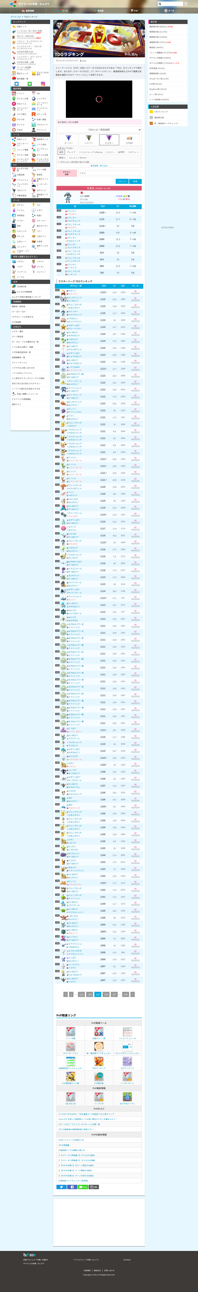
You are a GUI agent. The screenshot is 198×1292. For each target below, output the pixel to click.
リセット (122, 181)
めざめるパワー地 (76, 672)
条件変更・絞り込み (99, 165)
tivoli (84, 60)
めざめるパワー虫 (76, 686)
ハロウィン (133, 152)
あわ (70, 797)
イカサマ (72, 967)
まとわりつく (74, 575)
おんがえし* (73, 342)
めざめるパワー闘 (76, 658)
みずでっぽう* (74, 777)
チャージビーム (75, 380)
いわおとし (73, 318)
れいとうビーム (75, 592)
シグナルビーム (75, 759)
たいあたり (73, 332)
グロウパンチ (74, 808)
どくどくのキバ (75, 731)
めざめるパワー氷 (76, 652)
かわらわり (71, 214)
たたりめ (72, 533)
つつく (71, 415)
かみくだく (73, 293)
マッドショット (75, 387)
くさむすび (73, 849)
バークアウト (74, 964)
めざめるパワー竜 (76, 707)
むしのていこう (75, 297)
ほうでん (72, 530)
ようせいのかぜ (75, 950)
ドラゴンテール (75, 568)
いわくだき (73, 499)
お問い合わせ (109, 1270)
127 (114, 994)
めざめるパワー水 (76, 631)
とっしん (72, 457)
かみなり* (72, 425)
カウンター (71, 211)
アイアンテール (75, 582)
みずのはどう (74, 335)
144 (126, 994)
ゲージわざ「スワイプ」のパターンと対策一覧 (80, 1124)
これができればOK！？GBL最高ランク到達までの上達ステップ (87, 1114)
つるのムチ (73, 339)
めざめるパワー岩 (76, 693)
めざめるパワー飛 (76, 679)
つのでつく (73, 495)
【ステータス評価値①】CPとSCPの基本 (77, 1155)
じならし (72, 766)
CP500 (129, 140)
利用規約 (87, 1270)
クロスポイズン (75, 884)
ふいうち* (72, 770)
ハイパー (88, 140)
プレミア (71, 152)
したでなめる (74, 367)
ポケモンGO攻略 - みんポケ (34, 4)
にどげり (72, 860)
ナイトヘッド (74, 627)
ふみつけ (72, 842)
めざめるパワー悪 (76, 714)
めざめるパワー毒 (76, 665)
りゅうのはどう (75, 356)
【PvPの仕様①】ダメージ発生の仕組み (77, 1165)
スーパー (68, 140)
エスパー (110, 152)
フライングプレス (76, 870)
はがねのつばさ (75, 561)
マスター (109, 140)
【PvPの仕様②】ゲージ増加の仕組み (76, 1170)
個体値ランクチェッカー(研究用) (74, 1180)
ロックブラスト (75, 321)
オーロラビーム (75, 780)
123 (81, 994)
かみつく (72, 290)
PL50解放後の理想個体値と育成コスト (76, 1129)
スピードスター (75, 328)
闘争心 (62, 157)
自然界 (121, 152)
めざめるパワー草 (76, 638)
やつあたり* (73, 300)
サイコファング (75, 370)
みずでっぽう (74, 325)
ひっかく (72, 846)
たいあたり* (73, 506)
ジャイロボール (75, 613)
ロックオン (73, 936)
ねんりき (72, 610)
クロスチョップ (73, 220)
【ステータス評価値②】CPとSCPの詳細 (77, 1160)
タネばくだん (74, 787)
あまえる (72, 867)
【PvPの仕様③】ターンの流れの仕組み (77, 1175)
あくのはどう (74, 773)
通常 (61, 152)
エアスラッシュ (75, 943)
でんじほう (73, 516)
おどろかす (73, 756)
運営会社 (97, 1270)
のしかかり (73, 557)
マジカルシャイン (76, 912)
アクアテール (74, 738)
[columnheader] (75, 206)
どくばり (72, 728)
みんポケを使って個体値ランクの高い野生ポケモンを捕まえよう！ (88, 1119)
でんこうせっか (73, 224)
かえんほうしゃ (75, 349)
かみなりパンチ (73, 240)
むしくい (72, 408)
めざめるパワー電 (76, 645)
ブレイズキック (73, 247)
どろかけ (72, 790)
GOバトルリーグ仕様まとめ (72, 1139)
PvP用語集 (64, 1145)
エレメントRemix (77, 157)
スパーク (72, 526)
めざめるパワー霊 (76, 700)
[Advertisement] (99, 1221)
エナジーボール (75, 460)
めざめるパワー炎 (76, 624)
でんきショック (75, 429)
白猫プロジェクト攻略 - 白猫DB (35, 1259)
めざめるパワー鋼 (76, 721)
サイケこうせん (75, 411)
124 (89, 994)
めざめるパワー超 (76, 374)
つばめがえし (74, 947)
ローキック (71, 267)
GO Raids (127, 1259)
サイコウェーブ (75, 394)
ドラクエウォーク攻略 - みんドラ (86, 1259)
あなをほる (73, 620)
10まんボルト (74, 307)
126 (106, 994)
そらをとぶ (73, 745)
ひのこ (71, 763)
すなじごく (73, 933)
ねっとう (72, 599)
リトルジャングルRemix (91, 152)
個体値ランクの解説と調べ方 (72, 1150)
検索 (135, 181)
